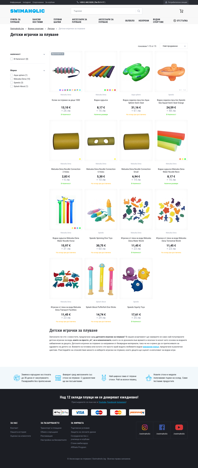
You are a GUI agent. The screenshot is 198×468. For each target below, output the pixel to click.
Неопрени (144, 20)
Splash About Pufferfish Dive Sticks (101, 307)
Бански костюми (38, 20)
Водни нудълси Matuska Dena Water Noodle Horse (66, 239)
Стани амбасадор (79, 443)
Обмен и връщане (49, 432)
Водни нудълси (101, 100)
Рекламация (47, 436)
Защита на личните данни (83, 432)
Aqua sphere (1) (21, 75)
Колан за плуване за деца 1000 (66, 100)
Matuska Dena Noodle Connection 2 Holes (65, 170)
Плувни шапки (58, 20)
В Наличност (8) (21, 59)
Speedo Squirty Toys (136, 307)
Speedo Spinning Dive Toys (101, 238)
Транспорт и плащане (51, 428)
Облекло (129, 20)
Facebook (111, 402)
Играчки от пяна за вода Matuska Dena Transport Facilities (66, 308)
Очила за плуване (15, 20)
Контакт (14, 428)
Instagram (121, 402)
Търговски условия (80, 428)
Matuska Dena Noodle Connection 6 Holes (101, 170)
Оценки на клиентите (20, 436)
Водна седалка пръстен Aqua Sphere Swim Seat (136, 101)
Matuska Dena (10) (22, 79)
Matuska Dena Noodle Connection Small (136, 170)
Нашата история (18, 432)
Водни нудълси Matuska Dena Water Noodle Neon (171, 170)
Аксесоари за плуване (79, 20)
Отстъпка (180, 20)
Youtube (102, 402)
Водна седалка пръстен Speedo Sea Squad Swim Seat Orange (171, 101)
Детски (51, 28)
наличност (27, 54)
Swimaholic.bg (17, 28)
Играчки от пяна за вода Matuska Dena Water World (136, 239)
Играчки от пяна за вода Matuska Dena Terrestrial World (171, 239)
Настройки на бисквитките (54, 440)
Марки (27, 70)
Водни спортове (158, 20)
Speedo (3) (18, 83)
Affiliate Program (78, 447)
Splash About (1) (21, 86)
